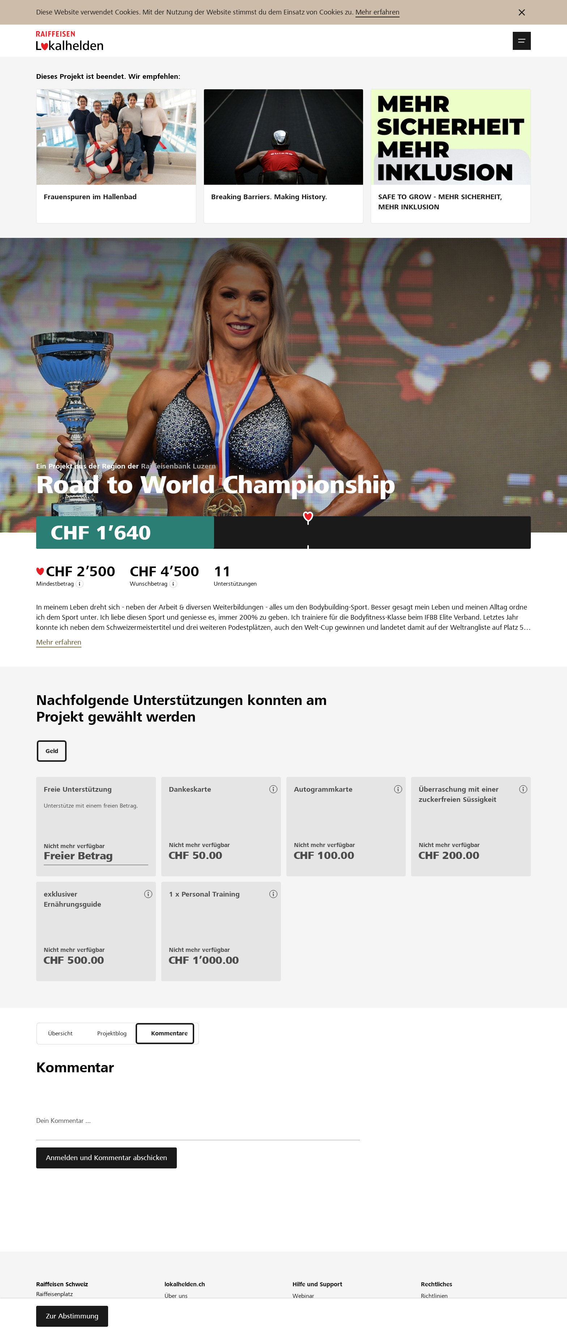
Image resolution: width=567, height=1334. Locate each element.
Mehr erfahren (377, 12)
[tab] (52, 752)
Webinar (303, 1299)
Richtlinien (434, 1299)
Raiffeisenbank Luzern (178, 466)
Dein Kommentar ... (65, 1124)
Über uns (176, 1299)
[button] (522, 41)
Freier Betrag (78, 857)
